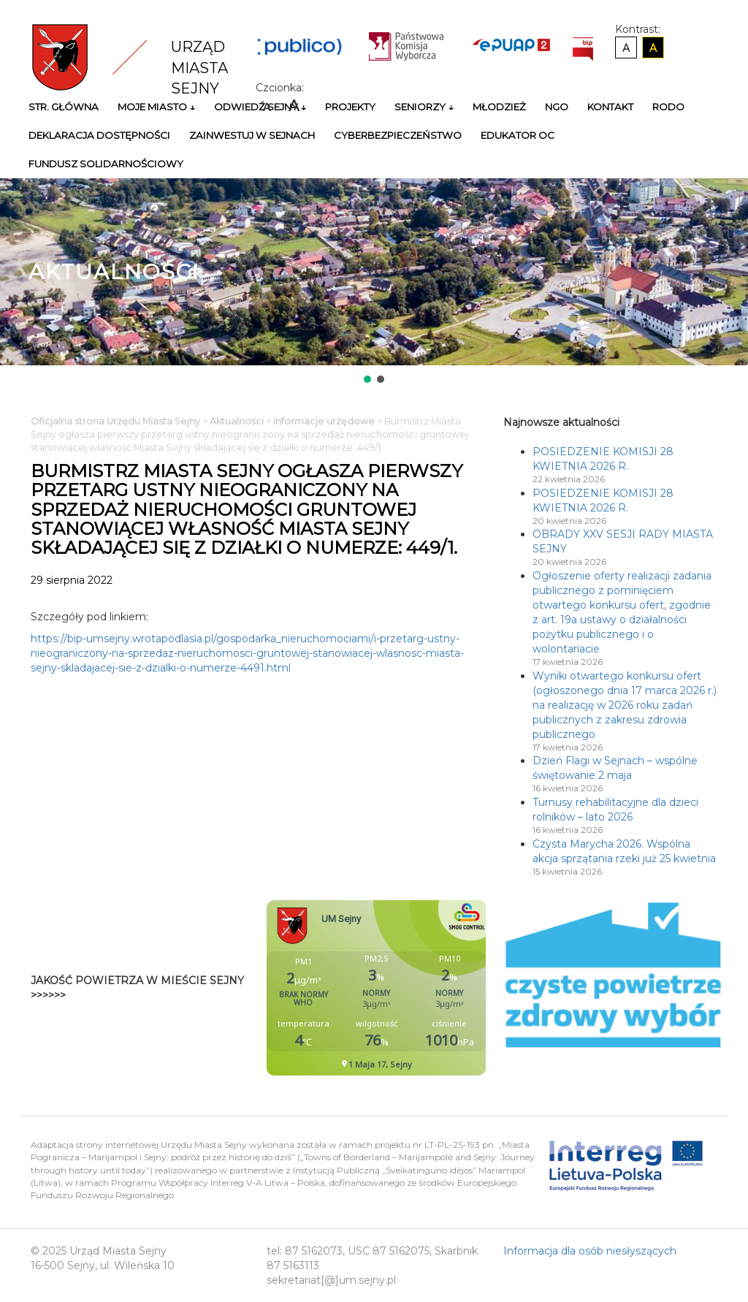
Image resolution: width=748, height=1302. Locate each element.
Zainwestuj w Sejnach (252, 135)
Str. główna (63, 107)
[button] (367, 379)
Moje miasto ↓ (156, 107)
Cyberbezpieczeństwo (398, 135)
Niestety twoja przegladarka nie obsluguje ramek (413, 988)
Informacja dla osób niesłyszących (589, 1250)
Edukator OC (517, 135)
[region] (374, 282)
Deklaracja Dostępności (99, 135)
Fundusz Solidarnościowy (105, 164)
